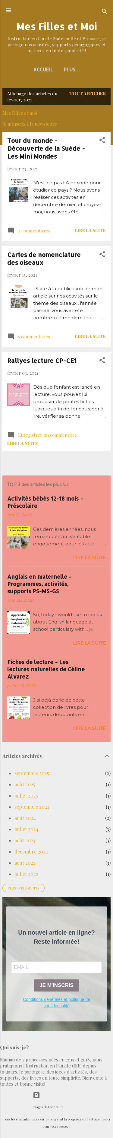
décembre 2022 (31, 851)
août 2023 (24, 840)
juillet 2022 (26, 874)
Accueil (43, 69)
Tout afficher (87, 93)
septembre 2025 (31, 773)
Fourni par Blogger (56, 1095)
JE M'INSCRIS (56, 985)
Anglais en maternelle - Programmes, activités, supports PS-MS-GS (39, 583)
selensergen (72, 1107)
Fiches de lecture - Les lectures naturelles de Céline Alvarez (46, 669)
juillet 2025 (26, 795)
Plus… (72, 69)
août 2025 (24, 784)
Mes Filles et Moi (56, 26)
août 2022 (25, 863)
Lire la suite (90, 230)
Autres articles (56, 463)
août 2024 (25, 818)
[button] (102, 141)
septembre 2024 (32, 807)
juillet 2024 (26, 829)
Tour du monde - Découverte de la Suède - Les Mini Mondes (46, 148)
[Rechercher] (104, 12)
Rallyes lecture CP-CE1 (41, 360)
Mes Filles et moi (19, 113)
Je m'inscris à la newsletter (29, 124)
